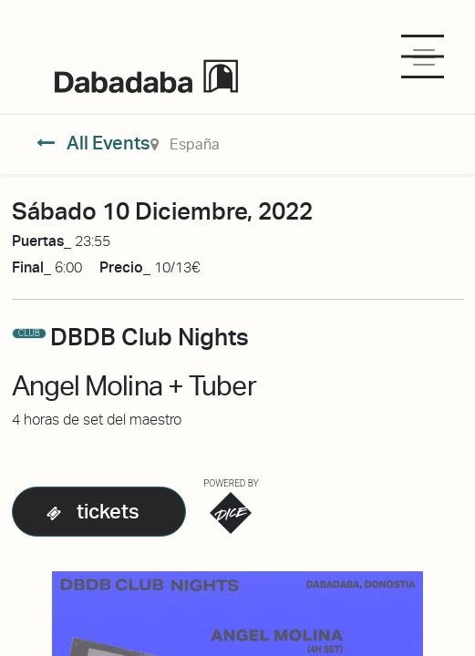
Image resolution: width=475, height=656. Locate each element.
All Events (93, 143)
